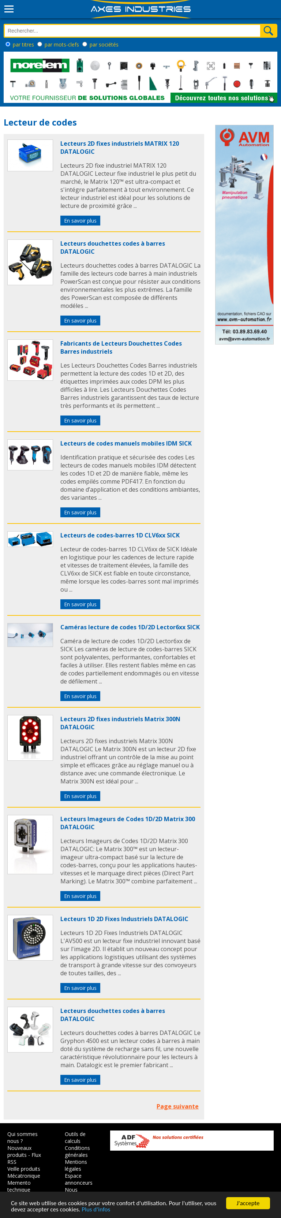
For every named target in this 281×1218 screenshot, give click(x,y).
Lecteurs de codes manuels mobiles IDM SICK (126, 443)
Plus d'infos (96, 1210)
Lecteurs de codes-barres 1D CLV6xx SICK (120, 535)
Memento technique (19, 1186)
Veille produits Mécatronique (23, 1172)
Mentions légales (76, 1165)
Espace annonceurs (79, 1179)
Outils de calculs (75, 1137)
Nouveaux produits (19, 1151)
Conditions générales (77, 1151)
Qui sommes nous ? (22, 1137)
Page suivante (178, 1106)
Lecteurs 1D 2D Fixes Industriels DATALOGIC (124, 919)
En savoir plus (80, 220)
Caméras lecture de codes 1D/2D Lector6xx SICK (130, 627)
